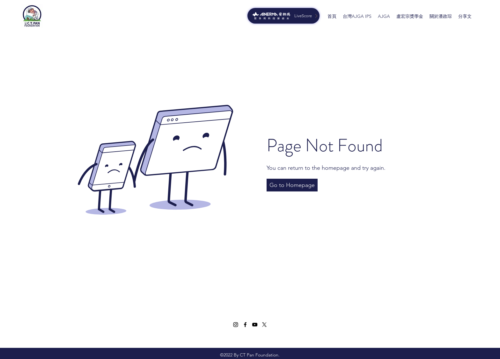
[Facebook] (245, 324)
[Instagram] (235, 324)
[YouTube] (255, 324)
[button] (292, 185)
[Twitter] (264, 324)
